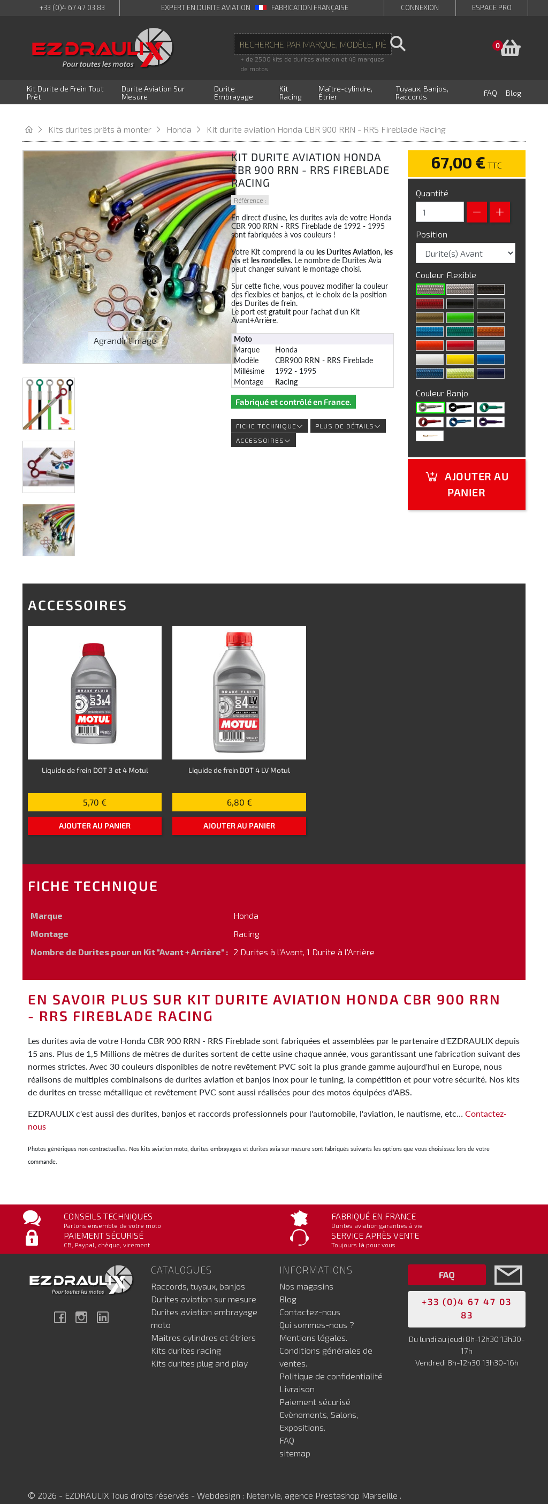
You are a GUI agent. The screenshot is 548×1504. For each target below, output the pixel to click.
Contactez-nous (309, 1298)
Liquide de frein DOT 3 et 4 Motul (95, 756)
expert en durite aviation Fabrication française (254, 7)
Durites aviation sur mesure (203, 1285)
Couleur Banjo (443, 379)
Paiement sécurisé (315, 1388)
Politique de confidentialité (331, 1362)
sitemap (294, 1439)
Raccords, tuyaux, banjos (198, 1272)
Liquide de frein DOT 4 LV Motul (239, 756)
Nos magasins (306, 1272)
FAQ (286, 1426)
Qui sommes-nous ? (316, 1311)
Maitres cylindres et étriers (203, 1323)
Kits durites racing (186, 1336)
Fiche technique (269, 412)
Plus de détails (348, 412)
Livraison (297, 1375)
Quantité (432, 179)
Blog (287, 1285)
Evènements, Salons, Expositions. (318, 1406)
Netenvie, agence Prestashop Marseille (323, 1481)
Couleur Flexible (447, 261)
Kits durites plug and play (199, 1349)
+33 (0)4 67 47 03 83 (72, 7)
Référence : (250, 186)
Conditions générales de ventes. (325, 1342)
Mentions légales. (313, 1323)
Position (433, 221)
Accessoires (263, 427)
